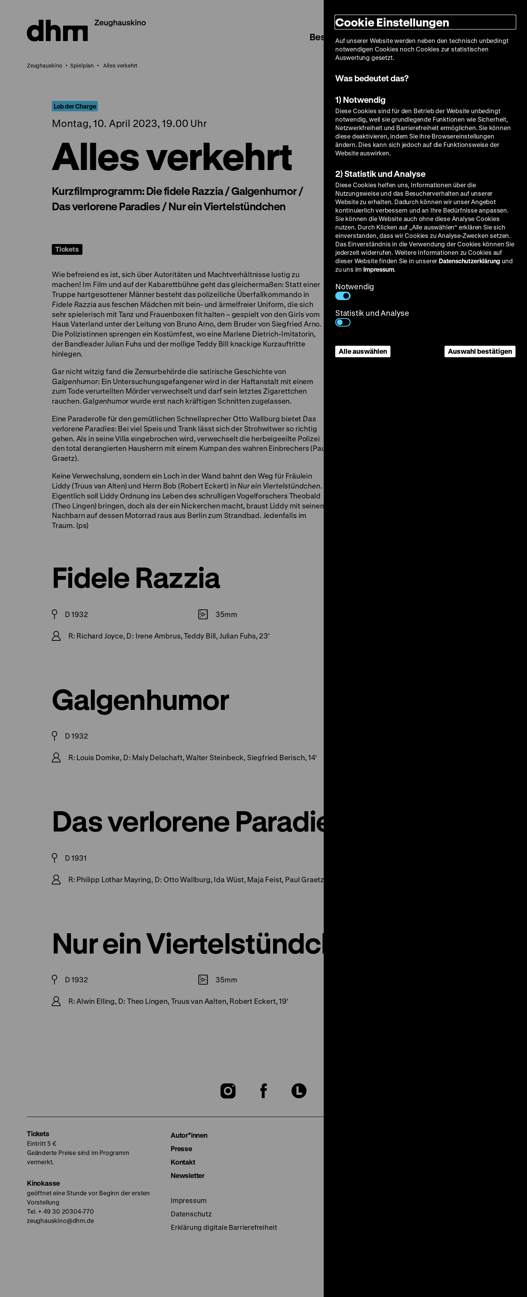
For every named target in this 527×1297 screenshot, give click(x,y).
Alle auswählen (363, 351)
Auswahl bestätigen (480, 351)
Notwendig (354, 290)
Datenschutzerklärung (469, 260)
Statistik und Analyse (372, 317)
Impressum (378, 269)
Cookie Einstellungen (392, 22)
